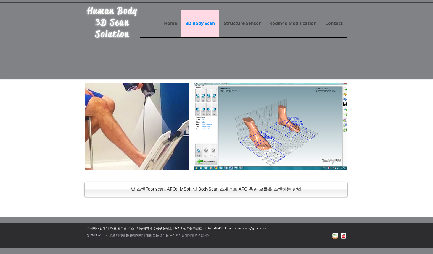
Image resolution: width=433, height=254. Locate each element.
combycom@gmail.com (250, 228)
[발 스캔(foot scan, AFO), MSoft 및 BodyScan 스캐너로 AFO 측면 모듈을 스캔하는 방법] (216, 189)
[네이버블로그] (335, 236)
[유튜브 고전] (343, 236)
